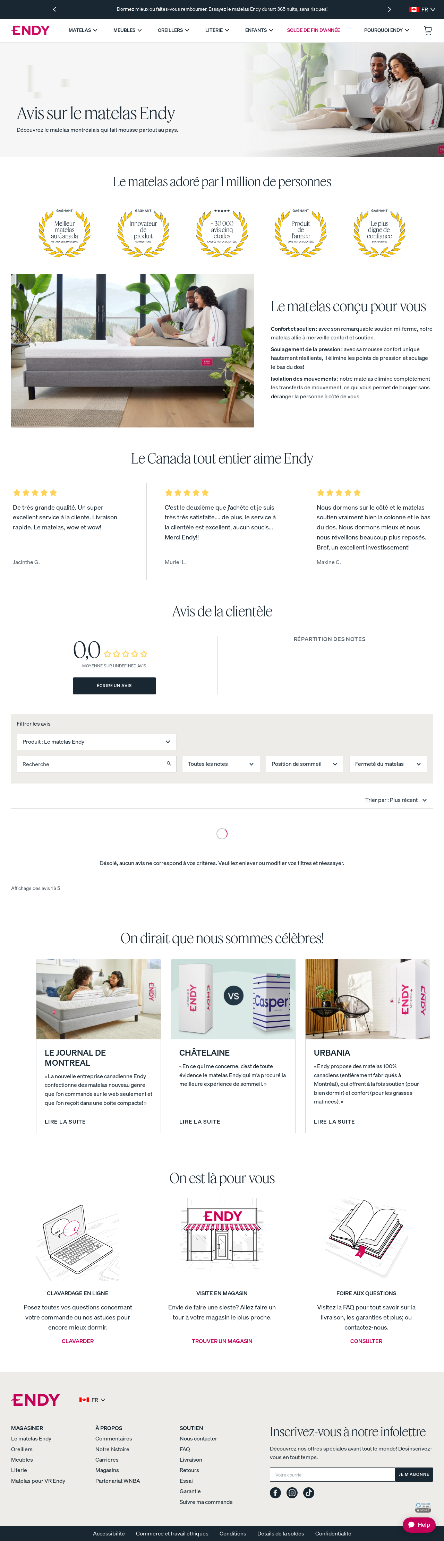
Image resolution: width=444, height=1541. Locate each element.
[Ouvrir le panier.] (428, 30)
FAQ (185, 1449)
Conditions (233, 1533)
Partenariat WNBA (117, 1481)
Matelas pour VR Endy (38, 1481)
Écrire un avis (114, 685)
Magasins (107, 1470)
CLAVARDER (78, 1341)
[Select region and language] (422, 9)
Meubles (22, 1459)
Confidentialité (333, 1533)
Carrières (107, 1459)
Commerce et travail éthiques (172, 1533)
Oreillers (22, 1449)
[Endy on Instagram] (292, 1493)
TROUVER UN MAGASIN (222, 1341)
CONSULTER (366, 1341)
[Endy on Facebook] (275, 1493)
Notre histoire (112, 1449)
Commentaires (113, 1438)
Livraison (191, 1459)
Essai (186, 1481)
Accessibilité (109, 1533)
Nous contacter (198, 1438)
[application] (415, 1525)
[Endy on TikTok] (308, 1493)
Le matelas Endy (31, 1438)
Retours (189, 1470)
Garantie (190, 1491)
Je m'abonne (414, 1474)
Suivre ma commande (206, 1502)
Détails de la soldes (280, 1533)
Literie (19, 1470)
